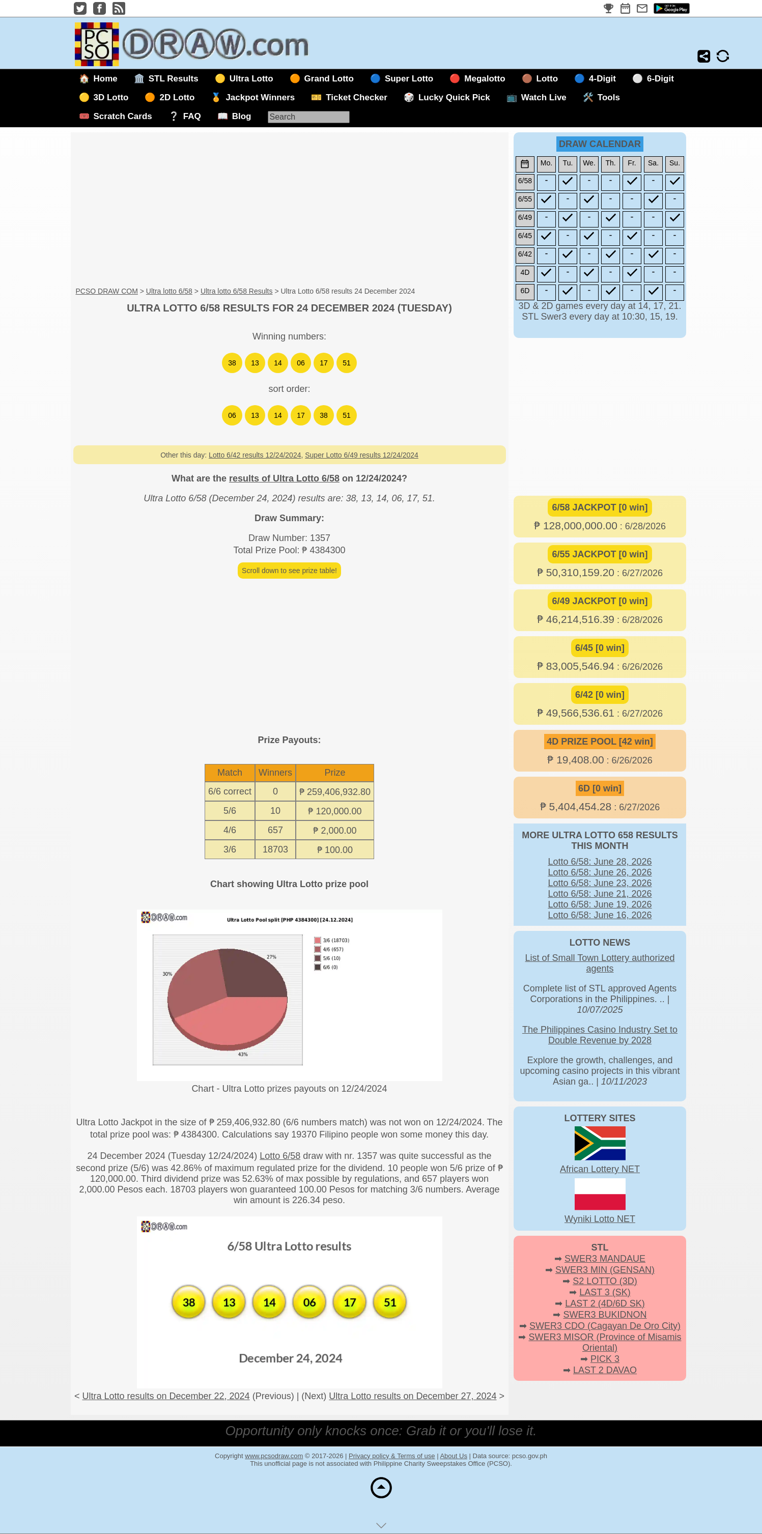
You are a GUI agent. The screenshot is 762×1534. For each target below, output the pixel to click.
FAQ (192, 116)
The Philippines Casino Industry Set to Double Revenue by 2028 (600, 1035)
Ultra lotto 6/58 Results (237, 291)
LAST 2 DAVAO (605, 1370)
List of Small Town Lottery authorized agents (600, 963)
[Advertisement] (289, 210)
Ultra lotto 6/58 (169, 291)
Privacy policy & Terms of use (392, 1456)
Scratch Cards (123, 116)
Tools (609, 97)
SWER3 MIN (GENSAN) (605, 1270)
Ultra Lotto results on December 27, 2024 (412, 1396)
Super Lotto (409, 78)
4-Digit (602, 78)
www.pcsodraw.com (274, 1456)
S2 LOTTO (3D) (605, 1281)
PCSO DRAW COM (107, 291)
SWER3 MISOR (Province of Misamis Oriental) (604, 1342)
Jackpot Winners (260, 97)
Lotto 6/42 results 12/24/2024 (255, 455)
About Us (453, 1456)
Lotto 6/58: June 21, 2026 (600, 894)
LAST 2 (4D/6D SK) (605, 1303)
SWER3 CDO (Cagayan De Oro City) (605, 1326)
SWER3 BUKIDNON (604, 1315)
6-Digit (660, 78)
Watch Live (544, 97)
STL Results (174, 78)
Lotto (547, 78)
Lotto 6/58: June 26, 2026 (600, 872)
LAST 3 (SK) (605, 1292)
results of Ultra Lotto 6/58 (284, 478)
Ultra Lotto (251, 78)
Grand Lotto (329, 78)
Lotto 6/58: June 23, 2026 (600, 883)
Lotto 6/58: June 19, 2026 (600, 904)
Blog (241, 116)
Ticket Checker (356, 97)
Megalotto (484, 78)
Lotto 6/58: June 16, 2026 (600, 915)
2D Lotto (176, 97)
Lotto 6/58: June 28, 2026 (600, 862)
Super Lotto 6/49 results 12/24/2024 (361, 455)
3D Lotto (111, 97)
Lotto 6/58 (280, 1156)
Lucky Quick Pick (454, 97)
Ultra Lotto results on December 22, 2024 (165, 1396)
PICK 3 (604, 1359)
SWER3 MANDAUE (605, 1259)
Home (106, 78)
